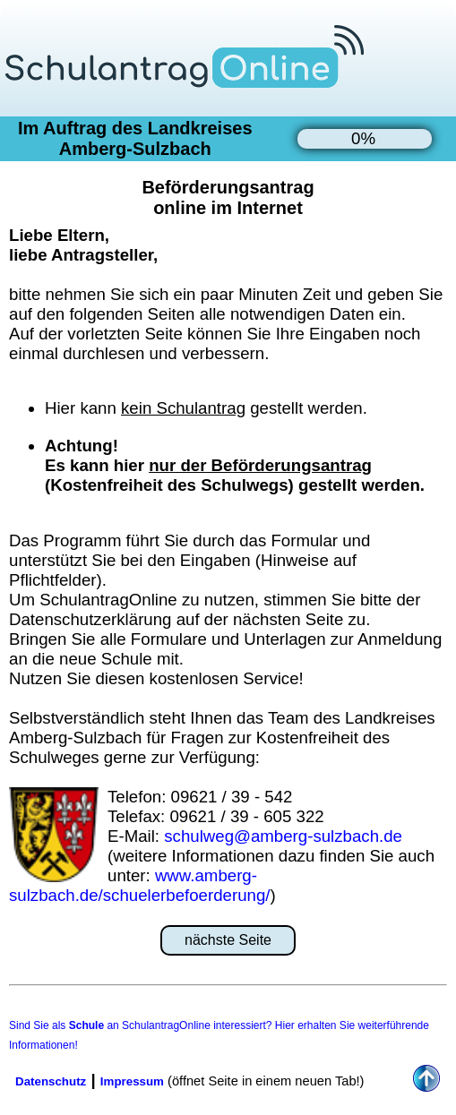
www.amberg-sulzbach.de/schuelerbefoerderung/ (139, 885)
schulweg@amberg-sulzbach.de (283, 836)
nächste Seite (228, 940)
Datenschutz (50, 1081)
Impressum (132, 1081)
